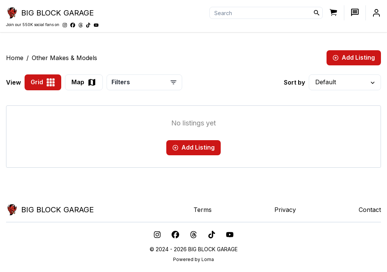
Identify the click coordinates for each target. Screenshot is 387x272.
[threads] (193, 234)
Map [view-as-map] (83, 82)
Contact (370, 209)
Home (14, 58)
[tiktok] (211, 234)
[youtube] (229, 234)
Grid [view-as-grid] (43, 82)
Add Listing (354, 57)
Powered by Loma (193, 259)
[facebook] (175, 234)
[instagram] (157, 234)
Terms (203, 209)
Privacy (285, 209)
